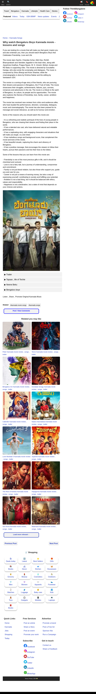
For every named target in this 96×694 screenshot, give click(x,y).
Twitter (28, 662)
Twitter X (78, 17)
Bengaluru (15, 11)
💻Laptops (52, 599)
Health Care (45, 11)
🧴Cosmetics (38, 575)
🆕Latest (24, 560)
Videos (15, 16)
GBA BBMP (31, 16)
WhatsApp (29, 673)
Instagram (29, 651)
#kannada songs (34, 305)
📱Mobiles (38, 599)
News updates (43, 16)
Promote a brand (49, 623)
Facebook (29, 646)
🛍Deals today (11, 560)
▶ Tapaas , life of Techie (14, 279)
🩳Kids (51, 591)
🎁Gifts (52, 560)
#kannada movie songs (18, 305)
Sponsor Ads (48, 631)
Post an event (29, 631)
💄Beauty (24, 575)
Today (22, 16)
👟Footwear (51, 583)
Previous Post (11, 543)
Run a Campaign (49, 634)
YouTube (29, 656)
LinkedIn (29, 667)
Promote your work (31, 634)
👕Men (11, 583)
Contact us (47, 645)
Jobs (6, 631)
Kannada (25, 11)
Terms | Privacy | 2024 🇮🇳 (31, 678)
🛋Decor (24, 568)
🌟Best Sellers (38, 560)
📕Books (10, 606)
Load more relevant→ (21, 534)
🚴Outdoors (51, 575)
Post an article (29, 623)
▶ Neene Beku (10, 285)
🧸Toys (11, 599)
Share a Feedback (50, 649)
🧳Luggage (24, 591)
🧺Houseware (51, 568)
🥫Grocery (11, 575)
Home (5, 38)
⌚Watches (10, 591)
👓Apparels (38, 583)
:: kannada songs (15, 38)
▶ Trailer (8, 274)
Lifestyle (34, 11)
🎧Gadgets (24, 599)
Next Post (54, 543)
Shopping (8, 634)
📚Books (10, 568)
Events (54, 16)
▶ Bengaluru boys (12, 290)
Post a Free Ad (48, 627)
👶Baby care (38, 591)
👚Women (24, 583)
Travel (6, 11)
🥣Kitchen (38, 568)
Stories (54, 11)
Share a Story (29, 627)
